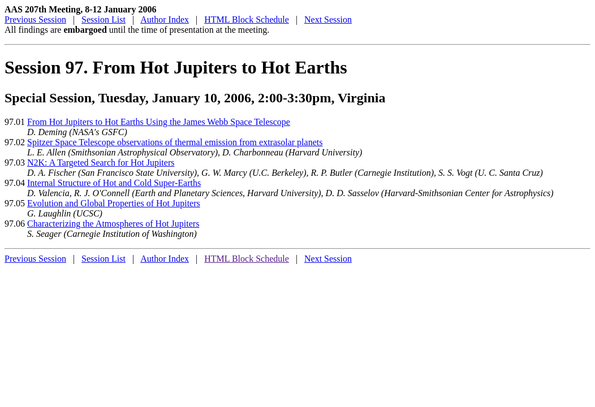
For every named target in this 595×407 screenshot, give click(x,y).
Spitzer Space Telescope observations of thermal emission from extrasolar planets (174, 142)
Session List (103, 19)
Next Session (328, 19)
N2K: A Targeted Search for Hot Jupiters (100, 162)
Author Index (164, 19)
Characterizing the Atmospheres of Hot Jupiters (113, 223)
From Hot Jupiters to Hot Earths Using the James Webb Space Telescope (158, 122)
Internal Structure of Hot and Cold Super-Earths (114, 183)
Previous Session (35, 19)
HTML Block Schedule (246, 19)
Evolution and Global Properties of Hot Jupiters (113, 203)
